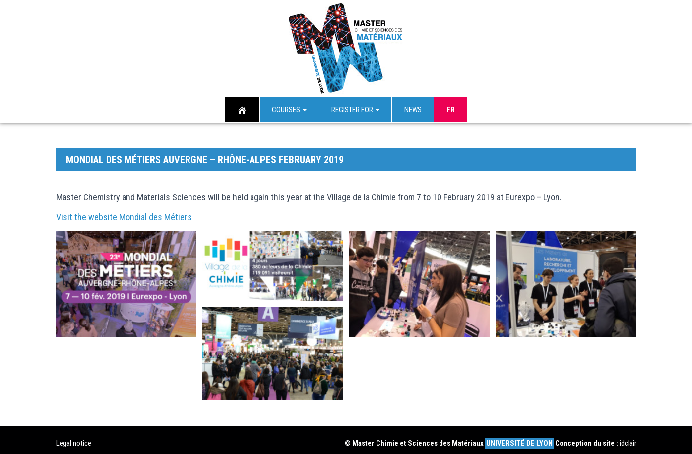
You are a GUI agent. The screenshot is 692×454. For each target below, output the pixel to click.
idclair (628, 436)
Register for (355, 109)
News (413, 109)
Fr (450, 109)
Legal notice (73, 436)
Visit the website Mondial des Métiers (124, 210)
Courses (289, 109)
